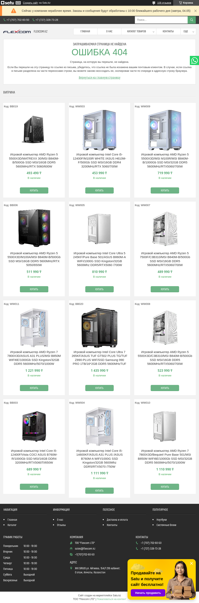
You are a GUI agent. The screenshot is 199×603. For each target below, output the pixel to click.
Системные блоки (166, 525)
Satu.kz (117, 595)
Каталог (12, 525)
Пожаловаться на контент (111, 599)
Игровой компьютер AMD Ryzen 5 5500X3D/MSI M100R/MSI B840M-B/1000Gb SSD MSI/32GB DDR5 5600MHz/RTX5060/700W (165, 160)
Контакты (168, 31)
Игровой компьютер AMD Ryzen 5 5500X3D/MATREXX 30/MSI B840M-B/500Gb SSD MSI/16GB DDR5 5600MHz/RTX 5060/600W (34, 160)
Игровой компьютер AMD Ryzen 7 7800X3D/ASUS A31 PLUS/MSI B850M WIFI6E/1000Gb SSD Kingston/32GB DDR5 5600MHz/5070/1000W (34, 358)
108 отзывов (164, 2)
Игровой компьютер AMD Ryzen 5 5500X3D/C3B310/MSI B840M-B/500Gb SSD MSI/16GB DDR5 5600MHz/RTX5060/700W (165, 358)
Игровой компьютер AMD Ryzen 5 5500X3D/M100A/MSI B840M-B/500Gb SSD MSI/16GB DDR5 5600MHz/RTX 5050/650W (34, 259)
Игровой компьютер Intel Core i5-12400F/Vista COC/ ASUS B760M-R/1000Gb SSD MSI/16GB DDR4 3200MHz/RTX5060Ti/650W (34, 456)
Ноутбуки (162, 520)
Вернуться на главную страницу (99, 77)
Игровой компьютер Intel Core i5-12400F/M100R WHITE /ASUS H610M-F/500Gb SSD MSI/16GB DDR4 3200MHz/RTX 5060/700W (99, 160)
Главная (85, 31)
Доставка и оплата (117, 520)
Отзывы (61, 525)
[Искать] (192, 20)
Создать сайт (30, 2)
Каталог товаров (136, 31)
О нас (109, 31)
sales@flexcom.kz (85, 548)
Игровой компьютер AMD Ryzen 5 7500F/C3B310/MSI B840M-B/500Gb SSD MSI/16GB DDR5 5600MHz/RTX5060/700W (165, 259)
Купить (34, 190)
